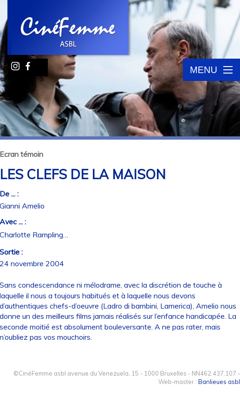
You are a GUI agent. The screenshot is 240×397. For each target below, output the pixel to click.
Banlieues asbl (219, 381)
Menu (211, 70)
